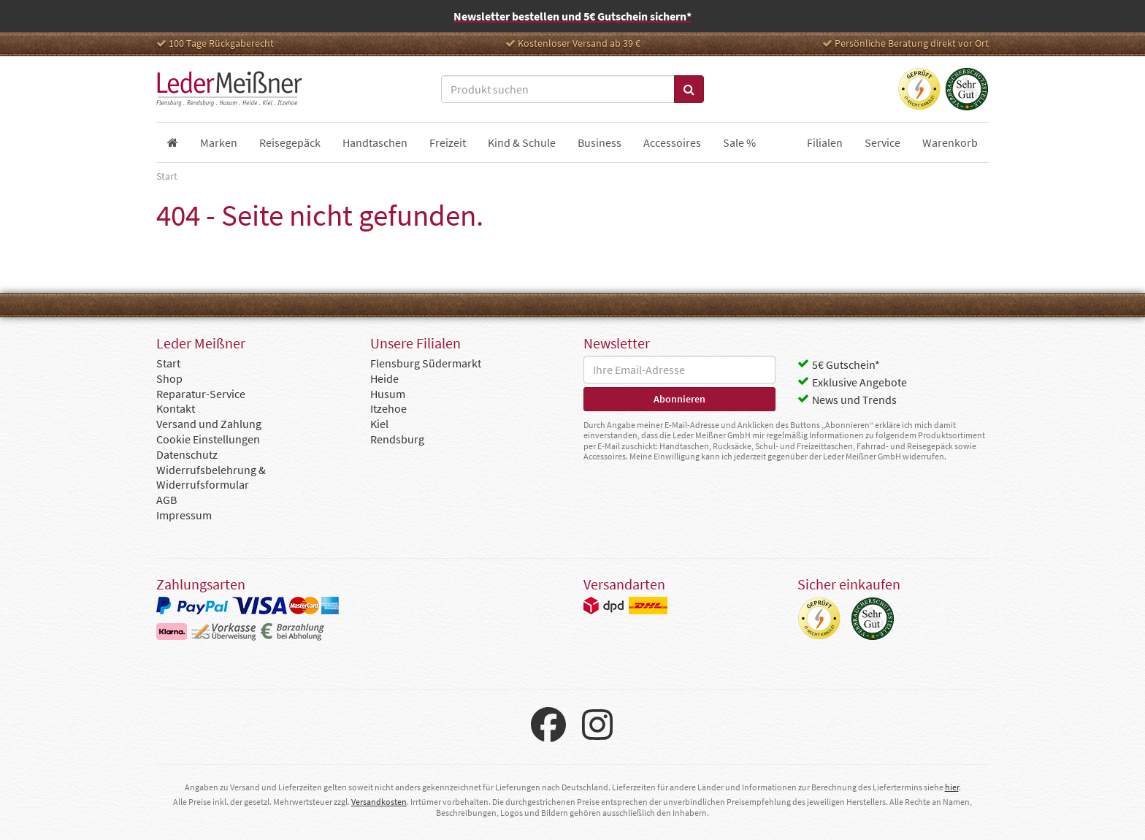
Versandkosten (379, 801)
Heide (384, 378)
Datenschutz (187, 454)
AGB (166, 499)
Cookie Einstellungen (208, 439)
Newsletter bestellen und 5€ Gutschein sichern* (572, 16)
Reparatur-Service (200, 393)
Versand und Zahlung (208, 423)
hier (952, 787)
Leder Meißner (229, 89)
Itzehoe (388, 408)
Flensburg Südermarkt (425, 363)
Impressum (184, 515)
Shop (169, 378)
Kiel (379, 423)
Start (168, 363)
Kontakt (175, 408)
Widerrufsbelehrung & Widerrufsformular (211, 477)
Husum (387, 393)
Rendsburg (397, 439)
